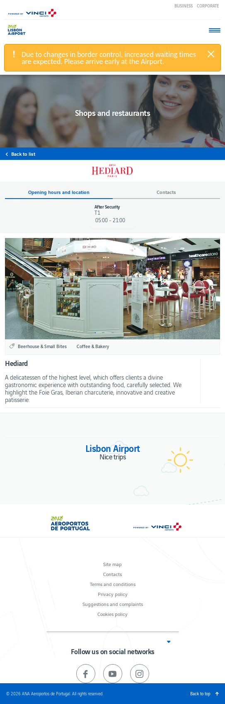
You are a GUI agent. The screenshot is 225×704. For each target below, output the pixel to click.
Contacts (112, 573)
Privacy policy (113, 593)
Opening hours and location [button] (59, 192)
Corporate (208, 5)
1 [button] (98, 332)
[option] (112, 288)
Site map (112, 563)
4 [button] (127, 332)
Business (183, 5)
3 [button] (117, 332)
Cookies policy (112, 613)
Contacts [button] (166, 192)
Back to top (200, 693)
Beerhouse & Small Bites (42, 345)
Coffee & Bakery (93, 345)
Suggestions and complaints (112, 603)
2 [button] (107, 332)
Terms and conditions (112, 583)
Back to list (23, 153)
